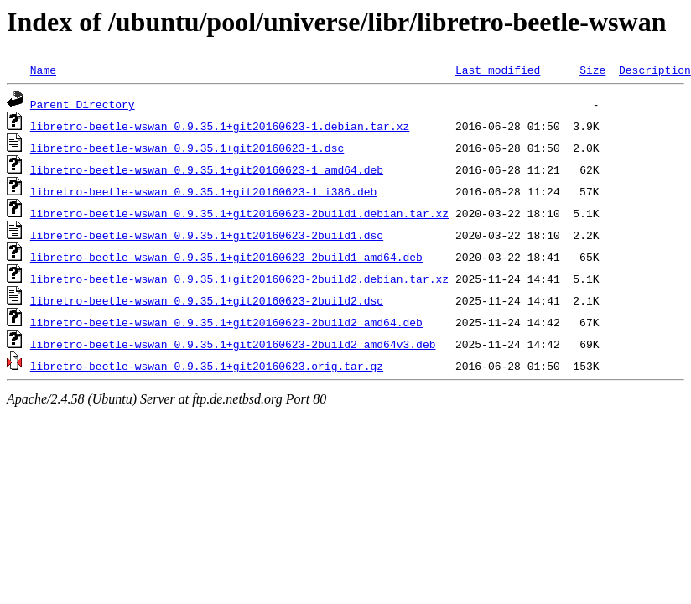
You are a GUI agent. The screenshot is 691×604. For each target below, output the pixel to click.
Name (43, 69)
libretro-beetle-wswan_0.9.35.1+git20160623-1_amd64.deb (206, 169)
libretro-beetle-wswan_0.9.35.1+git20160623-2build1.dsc (206, 234)
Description (655, 69)
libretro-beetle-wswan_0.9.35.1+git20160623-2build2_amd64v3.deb (233, 343)
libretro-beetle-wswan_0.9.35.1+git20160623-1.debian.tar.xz (219, 125)
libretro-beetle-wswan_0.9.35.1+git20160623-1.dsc (187, 147)
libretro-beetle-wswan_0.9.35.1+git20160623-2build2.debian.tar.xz (239, 278)
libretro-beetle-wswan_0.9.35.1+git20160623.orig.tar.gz (206, 365)
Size (592, 69)
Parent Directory (82, 104)
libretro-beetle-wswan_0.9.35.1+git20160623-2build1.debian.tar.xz (239, 213)
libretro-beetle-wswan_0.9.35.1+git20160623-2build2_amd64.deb (226, 322)
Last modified (497, 69)
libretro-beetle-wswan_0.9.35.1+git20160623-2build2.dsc (206, 300)
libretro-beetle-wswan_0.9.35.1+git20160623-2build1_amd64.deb (226, 256)
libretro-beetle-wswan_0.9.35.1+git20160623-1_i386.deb (203, 191)
